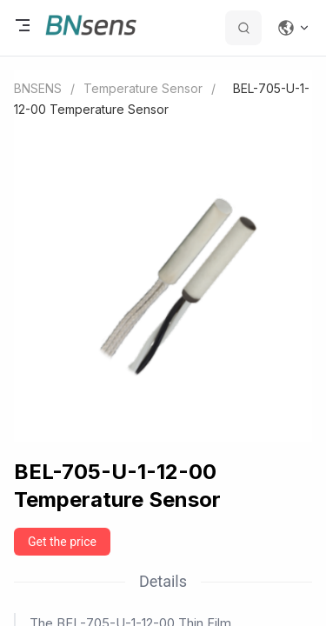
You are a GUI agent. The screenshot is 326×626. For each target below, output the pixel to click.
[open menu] (22, 28)
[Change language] (294, 28)
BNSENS (38, 88)
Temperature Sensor (143, 88)
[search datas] (243, 27)
